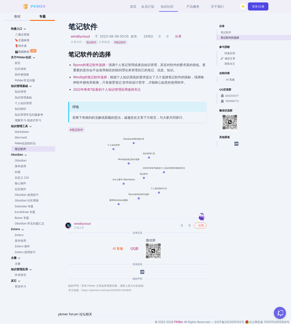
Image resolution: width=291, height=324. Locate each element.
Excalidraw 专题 (25, 212)
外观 (17, 172)
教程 (17, 16)
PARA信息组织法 (25, 143)
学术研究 (20, 275)
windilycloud (80, 36)
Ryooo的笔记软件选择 (89, 65)
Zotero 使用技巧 (25, 252)
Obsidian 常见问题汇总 (29, 223)
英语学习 (20, 286)
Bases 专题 (22, 218)
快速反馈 (228, 53)
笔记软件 (20, 149)
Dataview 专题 (24, 206)
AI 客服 (228, 80)
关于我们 (217, 6)
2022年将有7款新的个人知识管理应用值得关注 (107, 89)
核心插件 (20, 183)
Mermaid (21, 137)
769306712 (230, 101)
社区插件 (20, 189)
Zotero (19, 235)
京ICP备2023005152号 (229, 322)
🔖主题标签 (22, 40)
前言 (17, 63)
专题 (42, 16)
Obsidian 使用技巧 (27, 195)
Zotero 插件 (22, 246)
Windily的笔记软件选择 (90, 77)
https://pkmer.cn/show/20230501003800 (106, 290)
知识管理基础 (23, 97)
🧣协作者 (21, 46)
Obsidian (21, 160)
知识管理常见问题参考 (29, 114)
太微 (17, 263)
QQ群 (134, 248)
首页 (133, 6)
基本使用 (20, 166)
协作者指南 (22, 74)
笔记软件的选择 (230, 37)
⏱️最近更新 (22, 34)
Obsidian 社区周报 (27, 200)
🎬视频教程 (25, 51)
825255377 (230, 96)
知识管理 (20, 91)
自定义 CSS (22, 177)
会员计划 (147, 6)
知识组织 (20, 109)
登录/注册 (258, 6)
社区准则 (20, 69)
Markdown (22, 132)
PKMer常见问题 (25, 80)
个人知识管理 (23, 103)
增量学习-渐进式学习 (28, 120)
